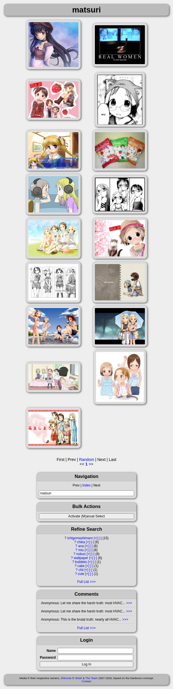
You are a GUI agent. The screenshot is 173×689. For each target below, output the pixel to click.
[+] (96, 538)
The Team (92, 678)
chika (81, 542)
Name (51, 651)
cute (81, 574)
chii (81, 570)
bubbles (81, 562)
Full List (83, 582)
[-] (100, 538)
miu (81, 550)
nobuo (81, 554)
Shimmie (66, 678)
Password (48, 657)
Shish (78, 678)
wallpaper (81, 558)
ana (81, 546)
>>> (128, 603)
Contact (86, 681)
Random (86, 459)
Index (86, 485)
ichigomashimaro (80, 538)
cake (81, 566)
